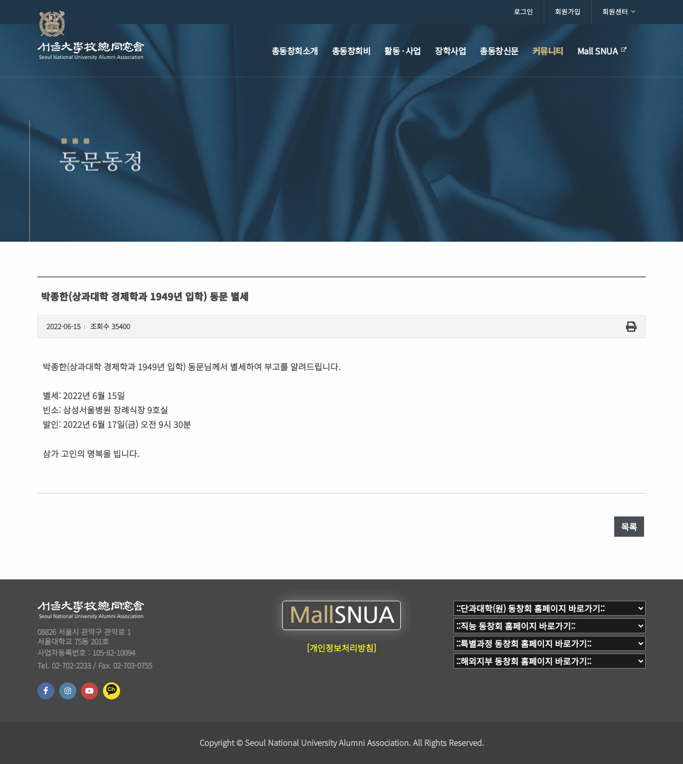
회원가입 (568, 11)
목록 (629, 526)
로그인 (523, 11)
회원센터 (618, 11)
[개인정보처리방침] (341, 647)
